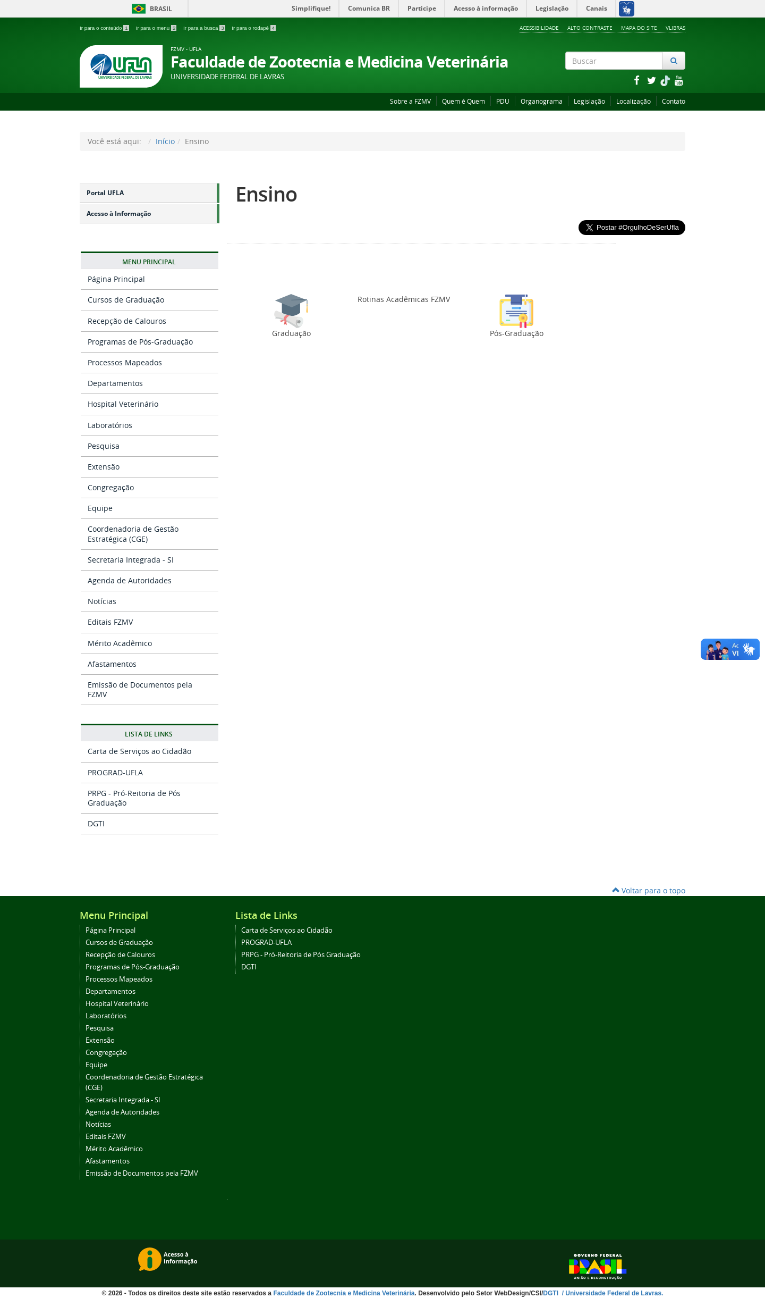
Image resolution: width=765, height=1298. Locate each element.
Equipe (100, 508)
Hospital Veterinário (123, 404)
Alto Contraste (590, 27)
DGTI (96, 823)
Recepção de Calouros (127, 321)
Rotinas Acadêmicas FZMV (404, 299)
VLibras (675, 27)
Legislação (589, 101)
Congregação (111, 487)
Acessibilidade (539, 27)
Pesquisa (104, 446)
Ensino (266, 193)
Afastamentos (112, 664)
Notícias (102, 601)
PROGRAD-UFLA (115, 772)
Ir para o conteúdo (105, 28)
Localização (633, 101)
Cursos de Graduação (126, 300)
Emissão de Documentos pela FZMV (140, 689)
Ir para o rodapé (254, 28)
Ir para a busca (204, 28)
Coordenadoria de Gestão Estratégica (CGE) (133, 533)
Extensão (104, 467)
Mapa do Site (639, 27)
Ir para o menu (156, 28)
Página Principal (116, 279)
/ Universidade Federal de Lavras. (611, 1293)
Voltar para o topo (648, 890)
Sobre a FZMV (410, 101)
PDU (502, 101)
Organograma (542, 101)
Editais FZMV (110, 622)
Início (165, 141)
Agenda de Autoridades (130, 580)
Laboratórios (110, 425)
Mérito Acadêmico (120, 643)
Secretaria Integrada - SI (131, 560)
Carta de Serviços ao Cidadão (139, 751)
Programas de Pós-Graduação (140, 342)
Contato (673, 101)
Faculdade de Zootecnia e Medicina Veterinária (343, 1293)
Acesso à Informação (119, 213)
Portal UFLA (105, 192)
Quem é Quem (463, 101)
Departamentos (115, 383)
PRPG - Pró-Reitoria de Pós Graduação (134, 798)
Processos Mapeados (125, 362)
